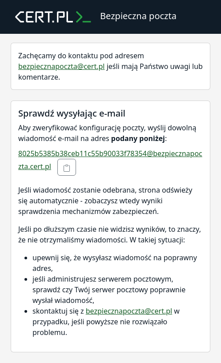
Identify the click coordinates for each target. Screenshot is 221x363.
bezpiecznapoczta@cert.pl (61, 66)
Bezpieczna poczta (93, 17)
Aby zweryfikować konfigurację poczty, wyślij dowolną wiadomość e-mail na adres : (107, 133)
